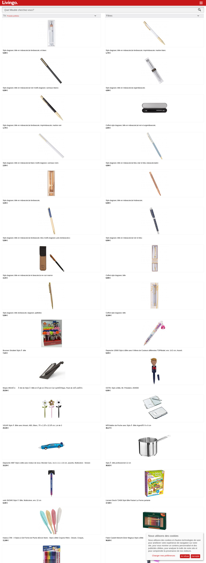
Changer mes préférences (163, 555)
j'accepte (195, 556)
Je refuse (185, 556)
